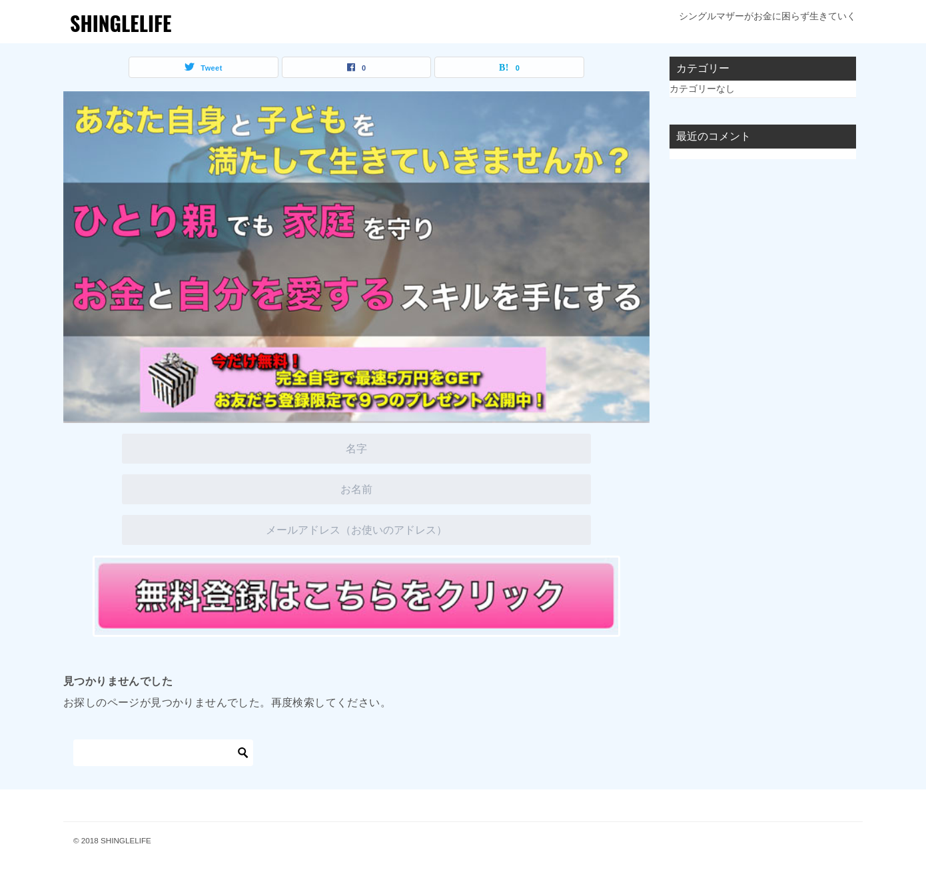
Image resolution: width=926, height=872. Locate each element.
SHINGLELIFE (121, 23)
